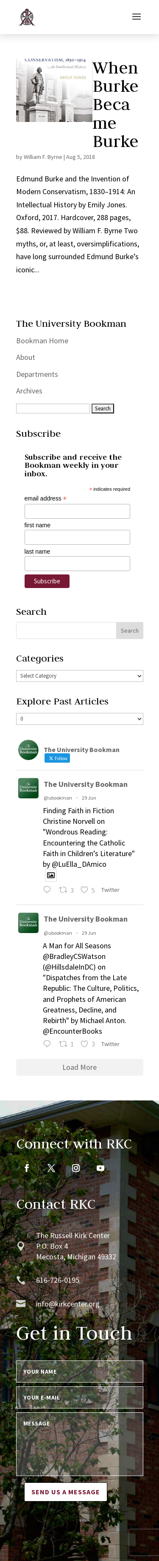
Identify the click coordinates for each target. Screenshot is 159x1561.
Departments (37, 374)
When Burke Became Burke (115, 104)
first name (37, 525)
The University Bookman (86, 784)
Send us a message (65, 1491)
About (25, 357)
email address (46, 499)
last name (37, 551)
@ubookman (58, 798)
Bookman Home (42, 340)
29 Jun (89, 798)
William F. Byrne (43, 157)
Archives (29, 391)
